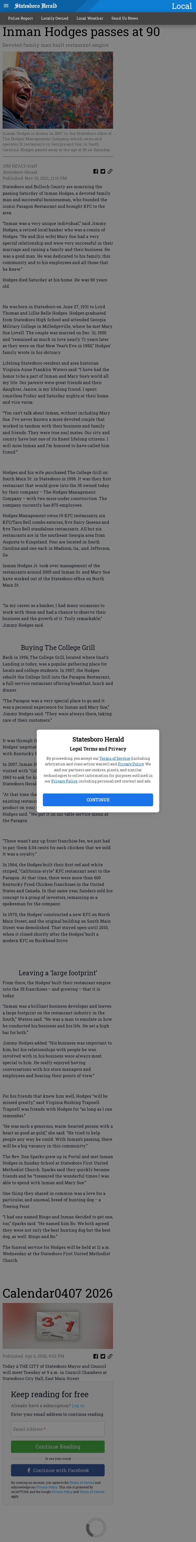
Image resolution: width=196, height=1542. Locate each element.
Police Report (20, 18)
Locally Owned (54, 18)
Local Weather (90, 18)
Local (182, 6)
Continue (98, 799)
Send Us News (125, 18)
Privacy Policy (131, 764)
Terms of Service (115, 758)
